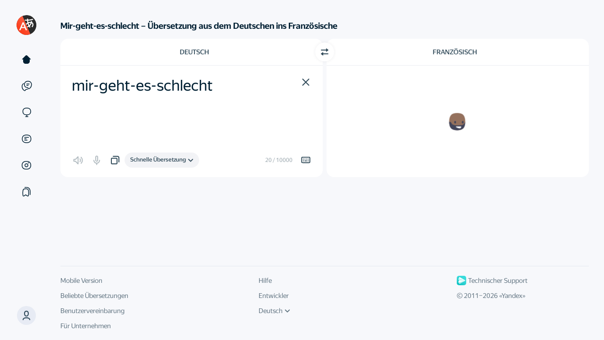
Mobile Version (81, 280)
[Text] (26, 59)
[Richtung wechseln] (324, 51)
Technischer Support (492, 280)
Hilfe (265, 280)
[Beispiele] (26, 85)
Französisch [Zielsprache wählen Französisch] (455, 52)
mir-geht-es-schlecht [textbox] (142, 85)
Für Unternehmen (85, 326)
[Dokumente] (26, 138)
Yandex (512, 295)
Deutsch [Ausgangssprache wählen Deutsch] (194, 52)
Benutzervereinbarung (92, 310)
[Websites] (26, 112)
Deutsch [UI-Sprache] (274, 310)
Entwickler (274, 295)
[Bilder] (26, 165)
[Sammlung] (26, 191)
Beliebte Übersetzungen (94, 295)
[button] (26, 315)
